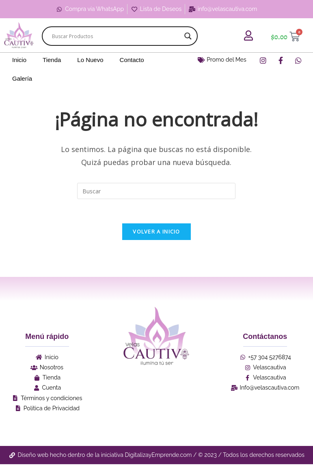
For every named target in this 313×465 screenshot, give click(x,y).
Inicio (19, 59)
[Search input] (116, 36)
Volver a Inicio (156, 232)
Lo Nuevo (90, 59)
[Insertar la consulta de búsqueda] (156, 191)
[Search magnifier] (188, 36)
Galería (22, 78)
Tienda (52, 59)
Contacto (132, 59)
